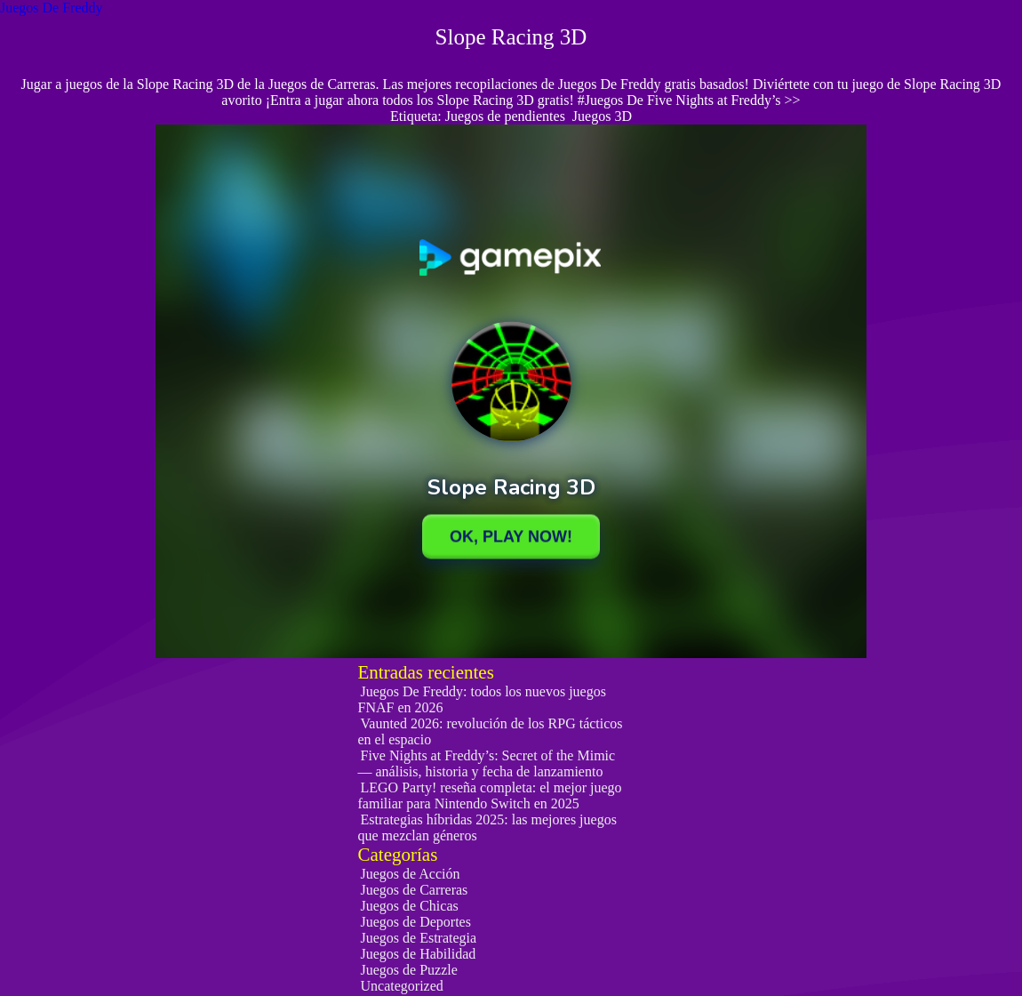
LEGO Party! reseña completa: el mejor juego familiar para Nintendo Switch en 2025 (490, 795)
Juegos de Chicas (410, 905)
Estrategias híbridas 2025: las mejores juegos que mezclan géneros (487, 827)
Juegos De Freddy (51, 7)
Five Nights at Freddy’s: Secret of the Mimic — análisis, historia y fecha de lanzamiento (487, 763)
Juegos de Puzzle (409, 969)
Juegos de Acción (410, 873)
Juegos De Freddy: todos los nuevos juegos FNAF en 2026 (482, 699)
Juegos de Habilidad (418, 953)
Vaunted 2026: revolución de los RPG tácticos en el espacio (490, 731)
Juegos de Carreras (414, 889)
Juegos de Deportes (416, 921)
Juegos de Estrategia (419, 937)
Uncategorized (402, 985)
